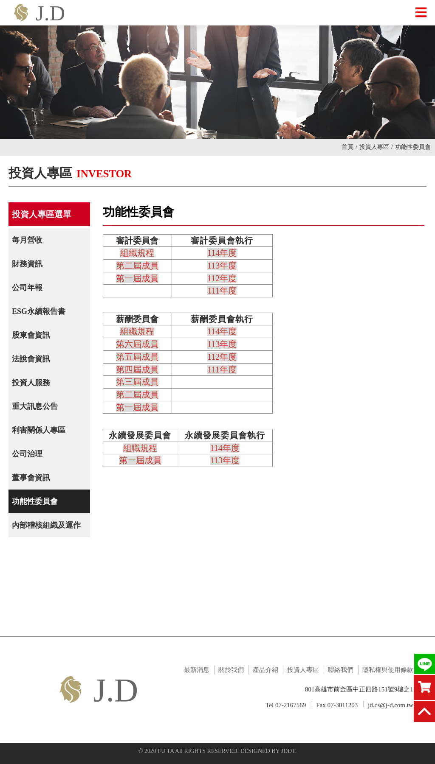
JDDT (288, 751)
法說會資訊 (31, 359)
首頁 (349, 147)
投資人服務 (31, 382)
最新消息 (196, 669)
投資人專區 (376, 147)
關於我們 (231, 669)
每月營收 (27, 240)
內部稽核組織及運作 (46, 525)
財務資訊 (27, 264)
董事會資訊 (31, 477)
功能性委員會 (35, 501)
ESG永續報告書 (38, 311)
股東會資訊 (31, 335)
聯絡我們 (340, 669)
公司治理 (27, 454)
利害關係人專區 (38, 430)
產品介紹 (265, 669)
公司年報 (27, 287)
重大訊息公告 (35, 406)
